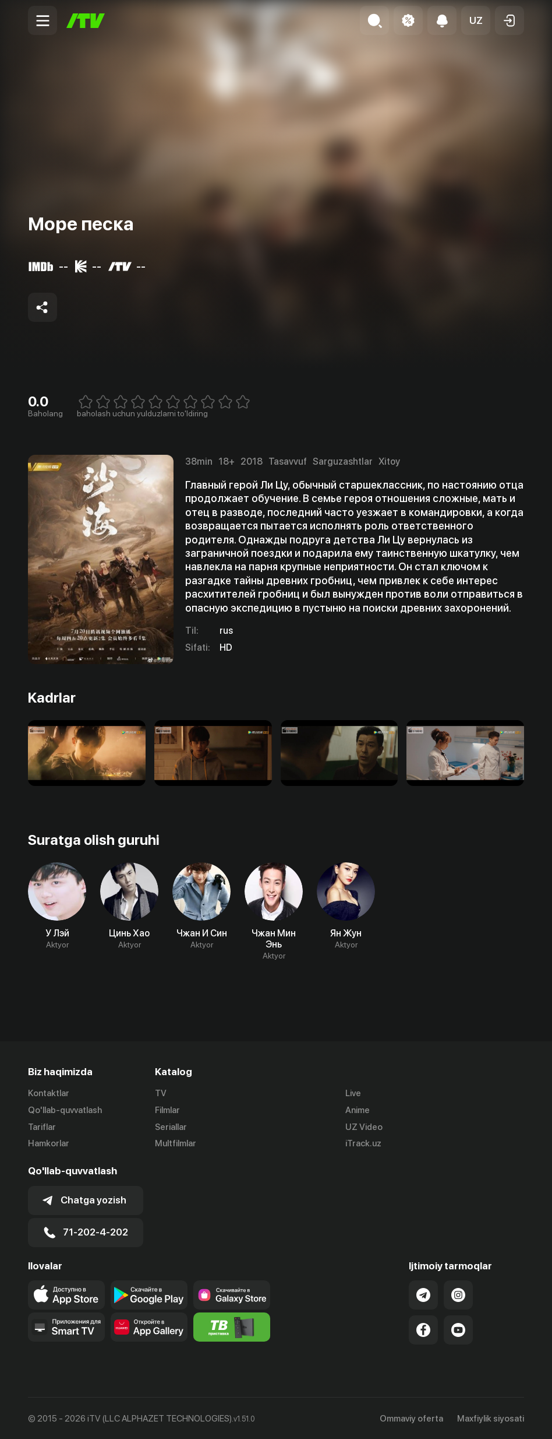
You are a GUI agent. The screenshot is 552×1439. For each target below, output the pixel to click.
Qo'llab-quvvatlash (65, 1110)
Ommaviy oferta (411, 1417)
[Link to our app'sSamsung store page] (231, 1293)
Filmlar (167, 1110)
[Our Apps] (66, 1325)
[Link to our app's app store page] (66, 1293)
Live (353, 1093)
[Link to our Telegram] (423, 1293)
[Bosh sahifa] (85, 20)
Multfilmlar (175, 1144)
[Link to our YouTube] (458, 1328)
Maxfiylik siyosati (490, 1417)
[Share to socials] (42, 307)
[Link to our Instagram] (458, 1293)
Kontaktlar (48, 1093)
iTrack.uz (363, 1144)
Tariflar (42, 1127)
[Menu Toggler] (42, 20)
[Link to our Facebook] (423, 1328)
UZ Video (364, 1127)
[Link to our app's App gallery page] (149, 1325)
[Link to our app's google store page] (149, 1293)
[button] (475, 20)
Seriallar (171, 1127)
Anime (357, 1110)
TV (161, 1093)
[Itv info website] (231, 1325)
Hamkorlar (48, 1144)
